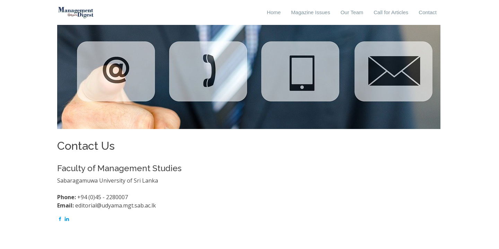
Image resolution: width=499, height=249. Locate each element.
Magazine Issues (310, 12)
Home (274, 12)
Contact (428, 12)
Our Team (352, 12)
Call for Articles (391, 12)
